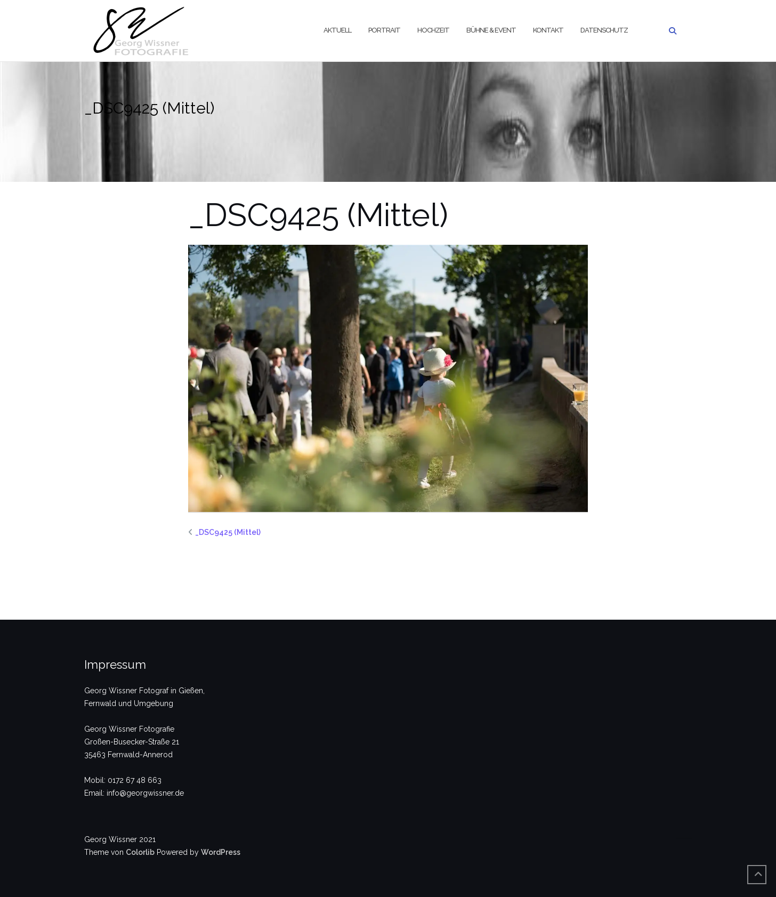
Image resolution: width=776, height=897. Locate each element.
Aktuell (337, 30)
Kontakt (548, 30)
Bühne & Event (491, 30)
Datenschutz (604, 30)
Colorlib (140, 852)
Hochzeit (433, 30)
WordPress (220, 852)
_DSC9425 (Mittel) (228, 532)
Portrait (384, 30)
